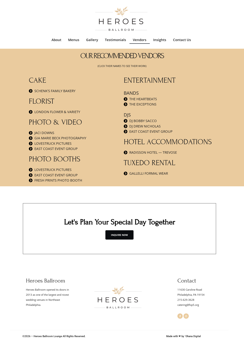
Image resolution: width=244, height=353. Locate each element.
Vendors (139, 40)
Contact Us (182, 40)
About (56, 40)
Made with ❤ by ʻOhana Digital (183, 336)
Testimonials (115, 40)
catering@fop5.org (188, 305)
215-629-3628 (185, 299)
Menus (73, 40)
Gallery (92, 40)
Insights (159, 40)
